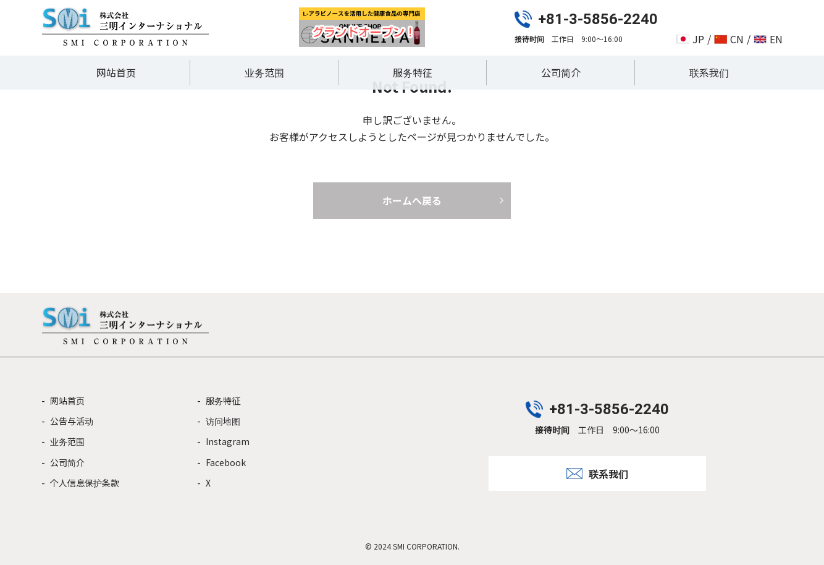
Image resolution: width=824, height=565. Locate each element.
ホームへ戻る (412, 200)
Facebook (226, 462)
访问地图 (223, 421)
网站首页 (116, 72)
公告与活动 (71, 421)
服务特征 (412, 72)
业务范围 (264, 72)
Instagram (228, 441)
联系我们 (709, 72)
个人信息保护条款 (84, 483)
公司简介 (561, 72)
